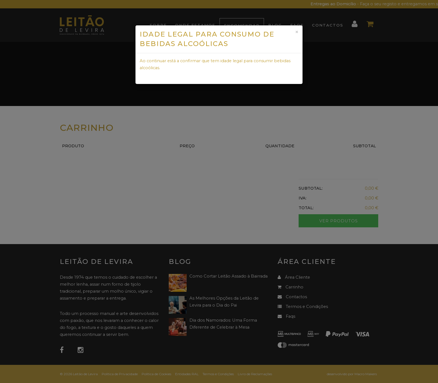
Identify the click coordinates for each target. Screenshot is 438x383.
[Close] (296, 32)
